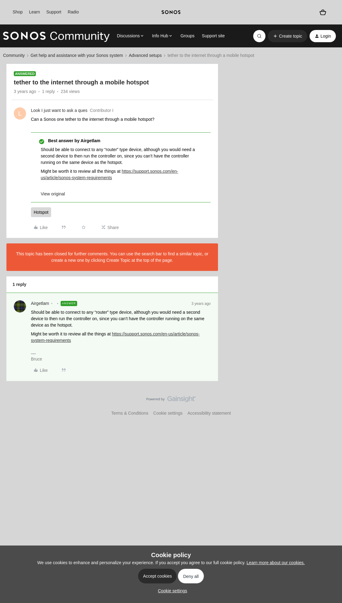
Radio (73, 11)
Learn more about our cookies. (275, 562)
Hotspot (41, 212)
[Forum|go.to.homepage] (56, 36)
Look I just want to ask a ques (59, 110)
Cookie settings (168, 413)
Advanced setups (145, 55)
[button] (287, 36)
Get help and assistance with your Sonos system (77, 55)
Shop (18, 11)
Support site (213, 35)
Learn (34, 11)
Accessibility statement (209, 413)
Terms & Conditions (129, 413)
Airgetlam (40, 303)
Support (53, 11)
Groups (187, 35)
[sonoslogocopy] (171, 12)
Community (14, 55)
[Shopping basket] (323, 12)
